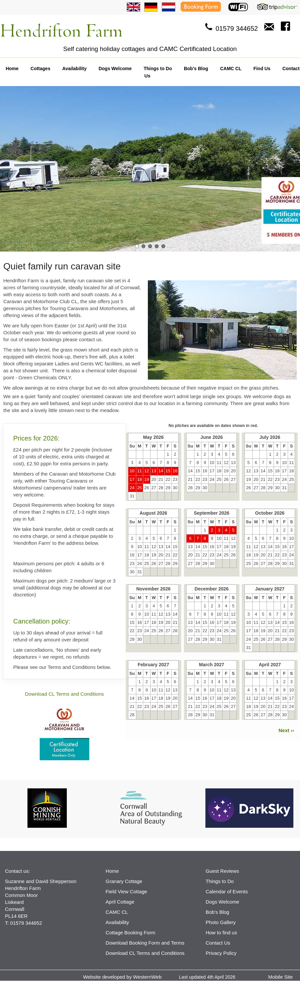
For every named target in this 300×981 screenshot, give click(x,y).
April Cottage (120, 902)
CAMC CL (230, 68)
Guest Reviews (222, 871)
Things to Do (158, 68)
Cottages (40, 68)
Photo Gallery (221, 922)
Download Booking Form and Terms (145, 943)
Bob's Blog (196, 68)
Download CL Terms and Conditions (64, 694)
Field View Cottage (126, 891)
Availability (74, 68)
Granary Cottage (124, 881)
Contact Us (218, 943)
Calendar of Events (227, 891)
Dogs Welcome (115, 68)
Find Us (261, 68)
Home (12, 68)
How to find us (221, 932)
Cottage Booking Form (130, 932)
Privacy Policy (221, 953)
